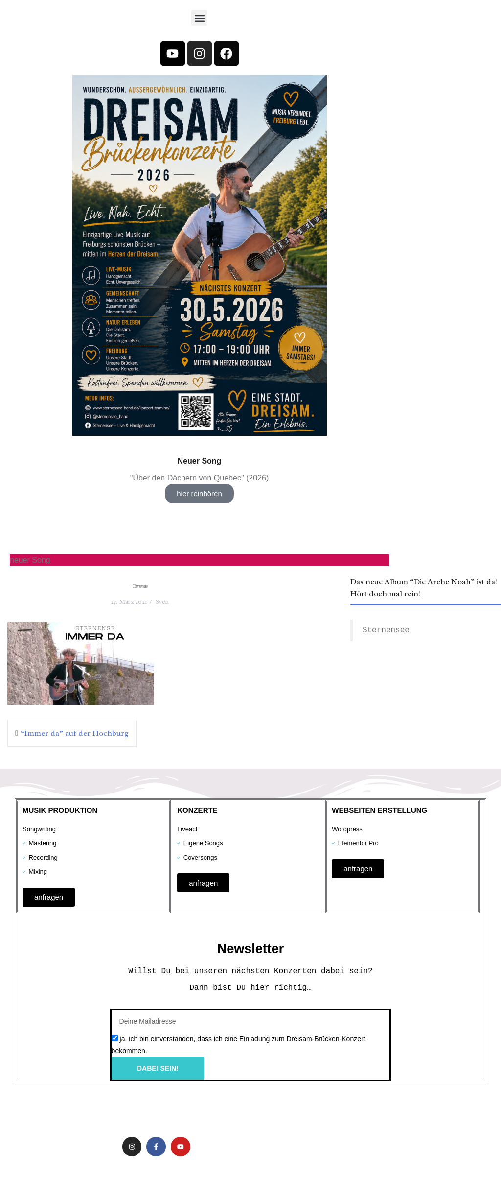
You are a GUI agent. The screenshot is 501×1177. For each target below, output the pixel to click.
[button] (199, 18)
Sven (162, 602)
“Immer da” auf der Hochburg (75, 733)
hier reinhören (199, 493)
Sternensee (389, 630)
